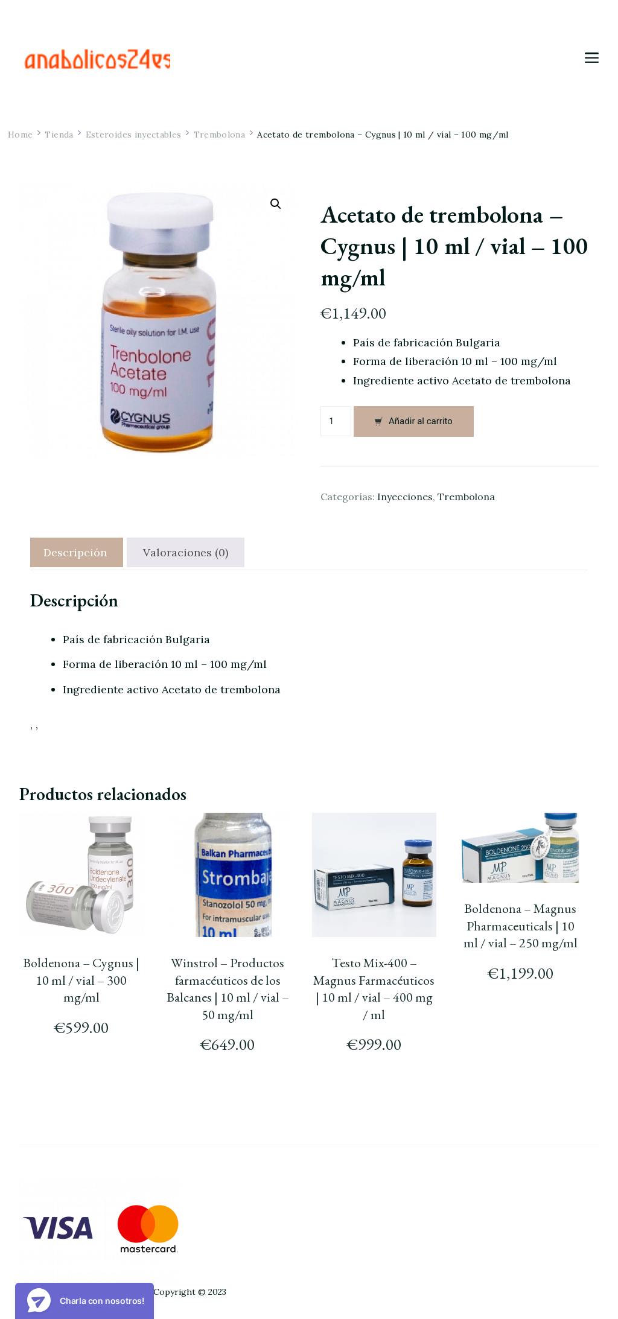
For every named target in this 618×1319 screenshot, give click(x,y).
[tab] (75, 552)
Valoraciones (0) (185, 552)
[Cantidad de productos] (335, 421)
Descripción (75, 552)
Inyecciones (405, 497)
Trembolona (466, 497)
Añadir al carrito (421, 421)
